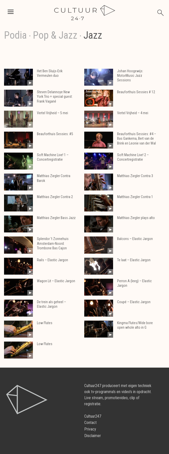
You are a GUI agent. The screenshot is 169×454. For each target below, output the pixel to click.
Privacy (90, 429)
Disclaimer (92, 435)
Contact (90, 422)
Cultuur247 (92, 416)
